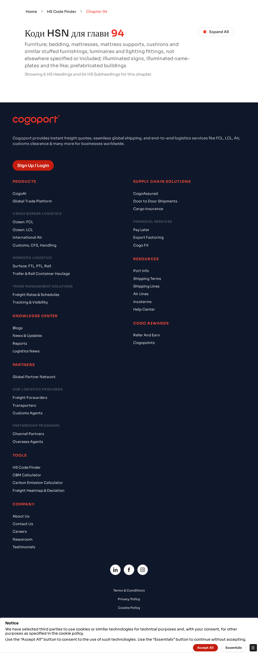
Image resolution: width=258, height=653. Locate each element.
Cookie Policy (129, 608)
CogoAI (19, 193)
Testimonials (24, 547)
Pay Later (141, 230)
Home (31, 11)
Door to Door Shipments (155, 201)
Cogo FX (140, 245)
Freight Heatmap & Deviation (38, 490)
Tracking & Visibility (30, 302)
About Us (21, 516)
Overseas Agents (28, 442)
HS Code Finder (61, 11)
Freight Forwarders (30, 397)
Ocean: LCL (23, 230)
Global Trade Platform (32, 201)
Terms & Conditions (129, 590)
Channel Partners (28, 434)
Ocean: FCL (23, 222)
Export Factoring (148, 237)
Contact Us (23, 524)
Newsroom (23, 539)
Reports (20, 343)
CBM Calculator (27, 475)
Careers (20, 531)
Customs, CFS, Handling (34, 245)
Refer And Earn (146, 335)
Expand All (216, 31)
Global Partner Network (34, 377)
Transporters (24, 405)
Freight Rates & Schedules (36, 294)
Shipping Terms (147, 278)
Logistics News (26, 351)
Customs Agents (27, 413)
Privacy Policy (129, 599)
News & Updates (27, 335)
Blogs (18, 328)
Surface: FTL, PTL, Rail (32, 266)
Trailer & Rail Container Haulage (41, 273)
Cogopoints (144, 343)
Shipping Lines (146, 286)
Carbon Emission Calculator (38, 482)
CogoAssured (145, 193)
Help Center (144, 309)
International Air (27, 237)
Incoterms (142, 302)
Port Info (141, 271)
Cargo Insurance (148, 209)
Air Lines (140, 294)
